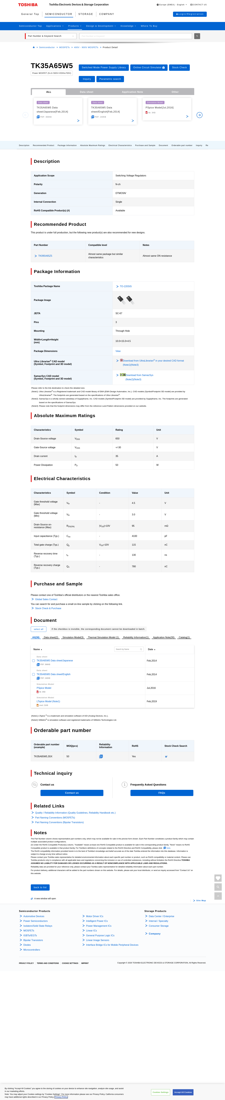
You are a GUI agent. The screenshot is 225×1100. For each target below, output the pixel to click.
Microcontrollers (31, 950)
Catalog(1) (184, 637)
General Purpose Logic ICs (100, 935)
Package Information (67, 145)
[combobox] (135, 36)
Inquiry (199, 145)
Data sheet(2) (51, 637)
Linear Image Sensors (97, 940)
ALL (48, 92)
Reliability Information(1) (136, 637)
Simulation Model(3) (73, 637)
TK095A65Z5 (45, 256)
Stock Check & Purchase (48, 608)
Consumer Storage (159, 926)
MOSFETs (64, 47)
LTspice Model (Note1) (48, 701)
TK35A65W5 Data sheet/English (53, 674)
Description (24, 145)
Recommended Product (43, 145)
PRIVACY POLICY (26, 963)
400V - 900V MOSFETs (86, 47)
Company (155, 933)
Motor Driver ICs (94, 916)
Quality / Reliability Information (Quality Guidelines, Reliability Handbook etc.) (75, 813)
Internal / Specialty (158, 921)
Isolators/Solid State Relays (37, 926)
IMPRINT (85, 963)
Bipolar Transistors (33, 940)
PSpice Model (44, 688)
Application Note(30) (163, 637)
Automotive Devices (33, 916)
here (168, 848)
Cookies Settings (161, 1092)
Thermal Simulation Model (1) (103, 637)
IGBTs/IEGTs (30, 935)
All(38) (35, 637)
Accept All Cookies (183, 1092)
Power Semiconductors (35, 921)
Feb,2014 (152, 660)
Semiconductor (47, 47)
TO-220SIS (126, 286)
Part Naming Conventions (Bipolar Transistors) (59, 822)
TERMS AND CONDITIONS (48, 963)
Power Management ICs (98, 926)
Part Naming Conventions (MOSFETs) (55, 817)
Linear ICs (91, 930)
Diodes (27, 945)
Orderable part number (182, 145)
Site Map (201, 901)
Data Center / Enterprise (161, 916)
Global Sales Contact (46, 599)
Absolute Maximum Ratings (92, 145)
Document (163, 145)
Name (36, 649)
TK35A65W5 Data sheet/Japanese (55, 660)
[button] (172, 4)
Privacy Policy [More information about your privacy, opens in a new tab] (61, 1097)
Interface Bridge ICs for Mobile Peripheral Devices (112, 945)
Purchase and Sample (145, 145)
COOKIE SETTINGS (70, 963)
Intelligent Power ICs (97, 921)
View (118, 351)
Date (150, 649)
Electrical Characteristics (120, 145)
